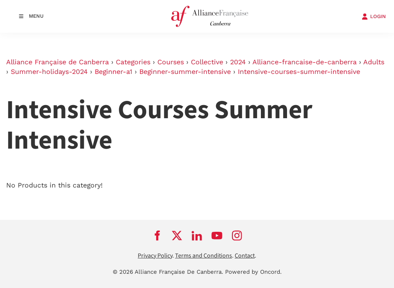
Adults (373, 62)
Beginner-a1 (113, 71)
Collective (207, 62)
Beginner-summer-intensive (185, 71)
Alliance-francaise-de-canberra (304, 62)
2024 (238, 62)
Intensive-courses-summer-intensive (299, 71)
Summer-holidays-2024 (49, 71)
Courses (170, 62)
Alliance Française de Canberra (57, 62)
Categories (133, 62)
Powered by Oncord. (253, 271)
